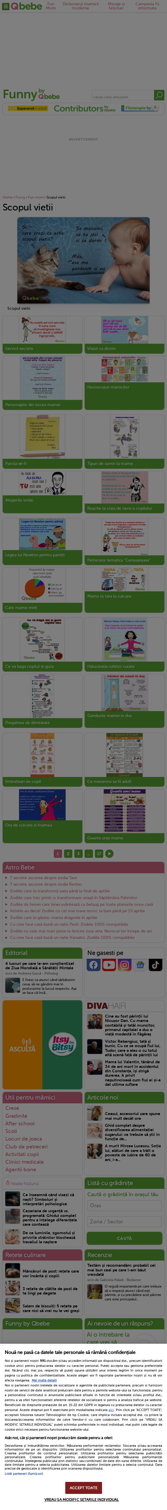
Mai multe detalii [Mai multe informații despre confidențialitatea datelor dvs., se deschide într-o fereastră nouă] (44, 1380)
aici (111, 1410)
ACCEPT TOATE (83, 1488)
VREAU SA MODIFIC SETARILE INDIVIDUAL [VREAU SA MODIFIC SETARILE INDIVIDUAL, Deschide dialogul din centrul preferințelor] (81, 1499)
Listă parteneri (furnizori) (24, 1474)
